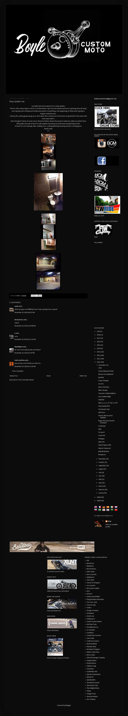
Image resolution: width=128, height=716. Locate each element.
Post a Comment (17, 371)
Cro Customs (91, 585)
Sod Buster (102, 426)
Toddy (89, 691)
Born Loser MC (92, 574)
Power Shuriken (103, 381)
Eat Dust (89, 594)
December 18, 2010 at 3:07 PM (25, 353)
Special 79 (90, 677)
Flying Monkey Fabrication (95, 599)
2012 (98, 355)
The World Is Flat (103, 409)
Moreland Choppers (93, 649)
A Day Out (101, 435)
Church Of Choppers (93, 583)
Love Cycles (90, 638)
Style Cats (101, 442)
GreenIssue (90, 616)
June (100, 476)
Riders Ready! (102, 390)
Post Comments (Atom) (26, 380)
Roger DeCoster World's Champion (106, 422)
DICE (88, 591)
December (102, 365)
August (101, 469)
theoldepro (18, 347)
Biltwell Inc (90, 566)
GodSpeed (90, 613)
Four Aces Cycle (92, 602)
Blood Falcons (91, 569)
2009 (98, 497)
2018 (98, 335)
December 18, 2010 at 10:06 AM (25, 326)
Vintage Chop (91, 694)
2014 (98, 348)
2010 (98, 362)
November (102, 459)
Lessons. (101, 384)
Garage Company (92, 610)
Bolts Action (91, 572)
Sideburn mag (91, 666)
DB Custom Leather (93, 588)
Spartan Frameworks (93, 674)
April (100, 483)
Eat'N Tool (101, 412)
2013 (98, 352)
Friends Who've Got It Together (105, 417)
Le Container (91, 630)
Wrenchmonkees (92, 696)
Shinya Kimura (91, 663)
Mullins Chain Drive (93, 652)
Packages (101, 439)
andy (16, 306)
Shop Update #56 (104, 406)
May (100, 479)
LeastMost (90, 633)
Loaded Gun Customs (94, 635)
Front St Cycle (91, 605)
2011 (98, 359)
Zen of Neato (91, 699)
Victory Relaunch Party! (105, 371)
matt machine (20, 360)
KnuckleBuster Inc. (93, 627)
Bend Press (90, 563)
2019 (98, 331)
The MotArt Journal (93, 683)
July (100, 472)
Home (49, 376)
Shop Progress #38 (104, 445)
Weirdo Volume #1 (104, 448)
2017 (98, 338)
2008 (98, 501)
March (101, 486)
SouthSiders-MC (92, 672)
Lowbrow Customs (93, 641)
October (101, 462)
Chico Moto (90, 580)
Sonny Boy (90, 669)
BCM (109, 521)
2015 (98, 345)
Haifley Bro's (91, 619)
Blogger (68, 705)
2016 (98, 342)
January (101, 493)
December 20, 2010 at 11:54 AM (25, 366)
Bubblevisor (90, 577)
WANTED (101, 400)
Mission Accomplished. (105, 374)
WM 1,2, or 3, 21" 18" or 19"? (108, 403)
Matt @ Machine (103, 451)
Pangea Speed (91, 660)
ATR (88, 561)
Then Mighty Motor (93, 688)
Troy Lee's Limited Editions (107, 393)
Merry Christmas (103, 387)
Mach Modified (92, 644)
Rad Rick (101, 377)
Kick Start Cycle (92, 624)
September (102, 466)
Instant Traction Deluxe (94, 621)
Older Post (83, 376)
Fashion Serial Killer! (93, 597)
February (102, 490)
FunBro (89, 608)
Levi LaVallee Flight (104, 397)
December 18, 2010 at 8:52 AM (25, 312)
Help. (100, 429)
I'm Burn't (101, 432)
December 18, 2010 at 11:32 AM (25, 339)
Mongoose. (102, 455)
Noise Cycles (91, 655)
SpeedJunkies (91, 680)
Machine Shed (91, 647)
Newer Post (14, 376)
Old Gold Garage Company (96, 658)
